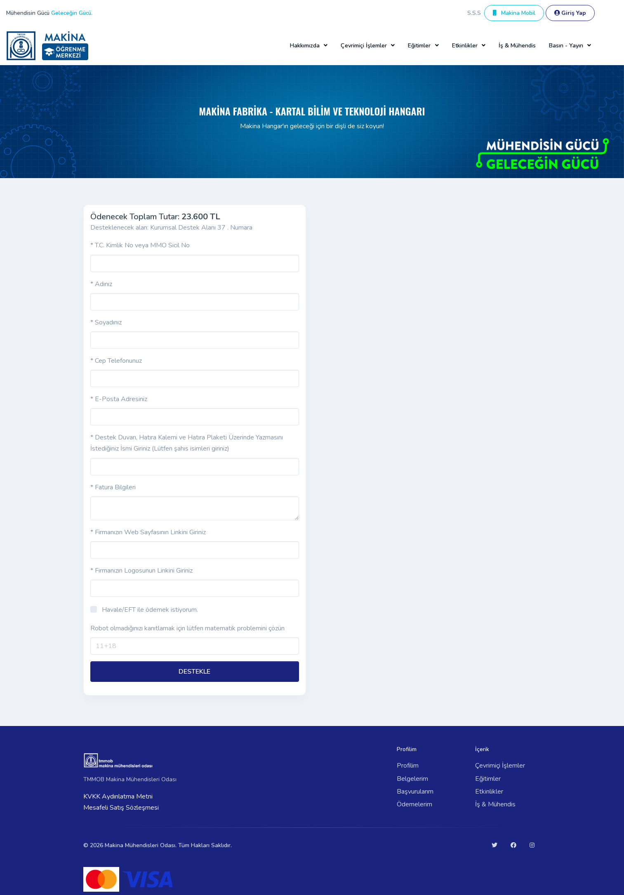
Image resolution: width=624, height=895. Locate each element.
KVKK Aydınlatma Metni (118, 796)
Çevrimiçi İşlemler (500, 765)
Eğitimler (488, 778)
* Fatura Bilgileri (113, 487)
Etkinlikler (489, 791)
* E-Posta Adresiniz (118, 399)
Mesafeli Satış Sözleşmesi (121, 807)
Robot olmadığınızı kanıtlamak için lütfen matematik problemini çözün (187, 628)
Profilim (408, 765)
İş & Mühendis (517, 45)
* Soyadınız (106, 322)
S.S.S (474, 13)
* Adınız (101, 284)
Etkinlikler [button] (465, 45)
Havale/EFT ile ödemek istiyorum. (150, 609)
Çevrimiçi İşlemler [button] (364, 45)
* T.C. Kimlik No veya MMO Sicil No (140, 245)
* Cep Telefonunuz (116, 360)
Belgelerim (412, 778)
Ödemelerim (414, 804)
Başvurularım (415, 791)
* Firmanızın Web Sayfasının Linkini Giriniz (148, 532)
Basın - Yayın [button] (566, 45)
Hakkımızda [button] (305, 45)
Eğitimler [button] (419, 45)
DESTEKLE (194, 671)
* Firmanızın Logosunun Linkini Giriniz (141, 570)
